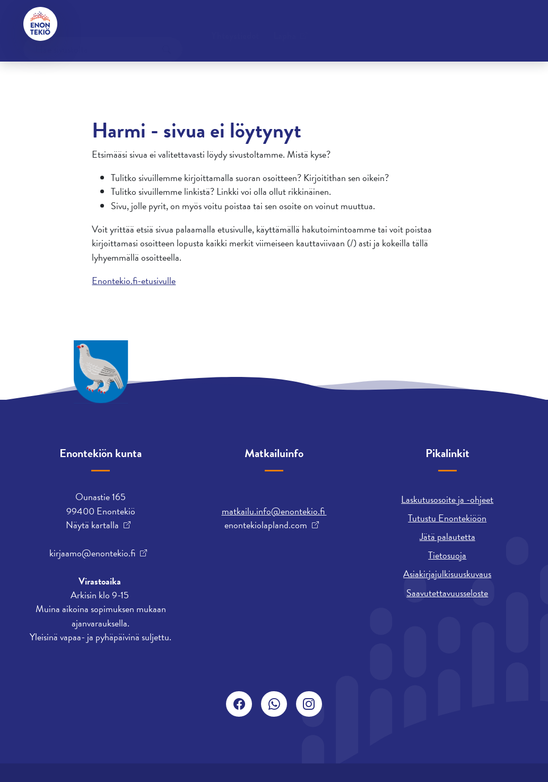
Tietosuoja (447, 555)
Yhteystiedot (103, 23)
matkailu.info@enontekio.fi (274, 511)
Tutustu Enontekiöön (447, 518)
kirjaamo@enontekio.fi (92, 553)
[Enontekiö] (40, 24)
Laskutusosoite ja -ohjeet (447, 499)
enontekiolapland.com (265, 525)
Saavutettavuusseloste (447, 593)
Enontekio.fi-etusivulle (134, 280)
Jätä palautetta (447, 536)
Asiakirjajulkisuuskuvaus (447, 573)
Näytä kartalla (92, 525)
